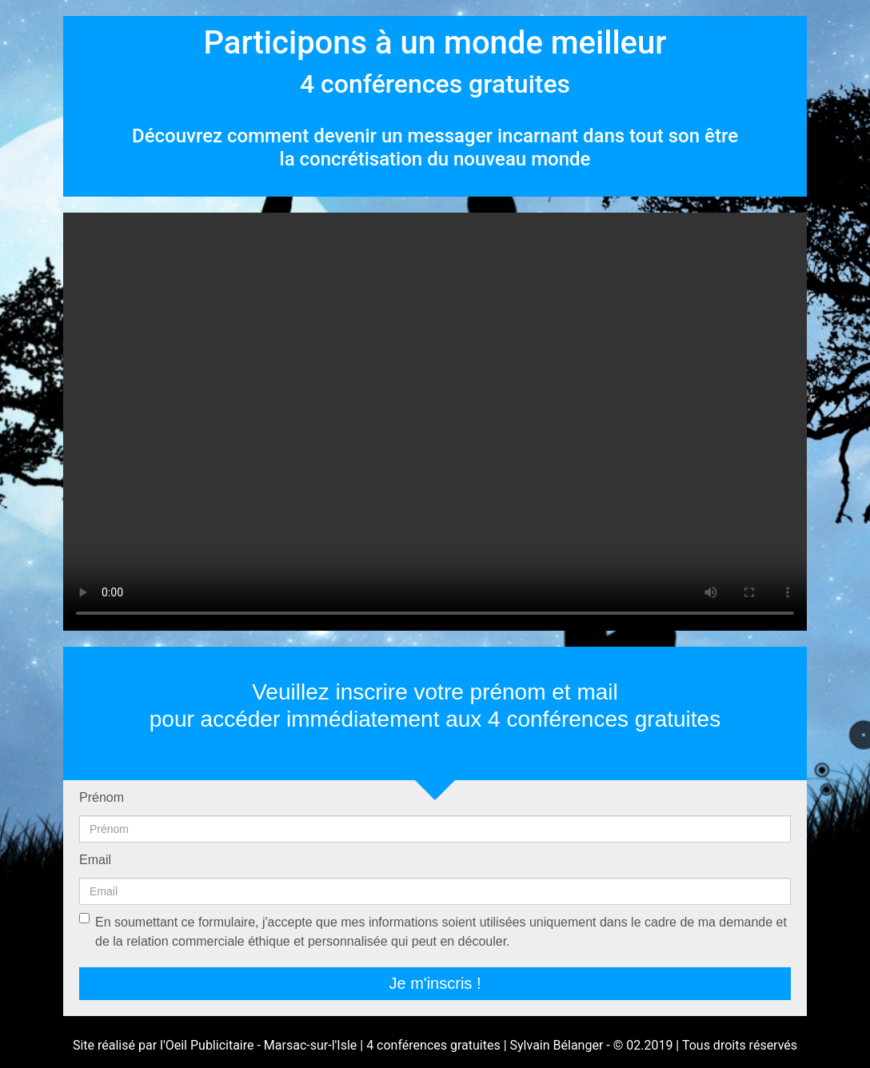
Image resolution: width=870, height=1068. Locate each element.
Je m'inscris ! (435, 983)
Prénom (101, 797)
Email (95, 860)
